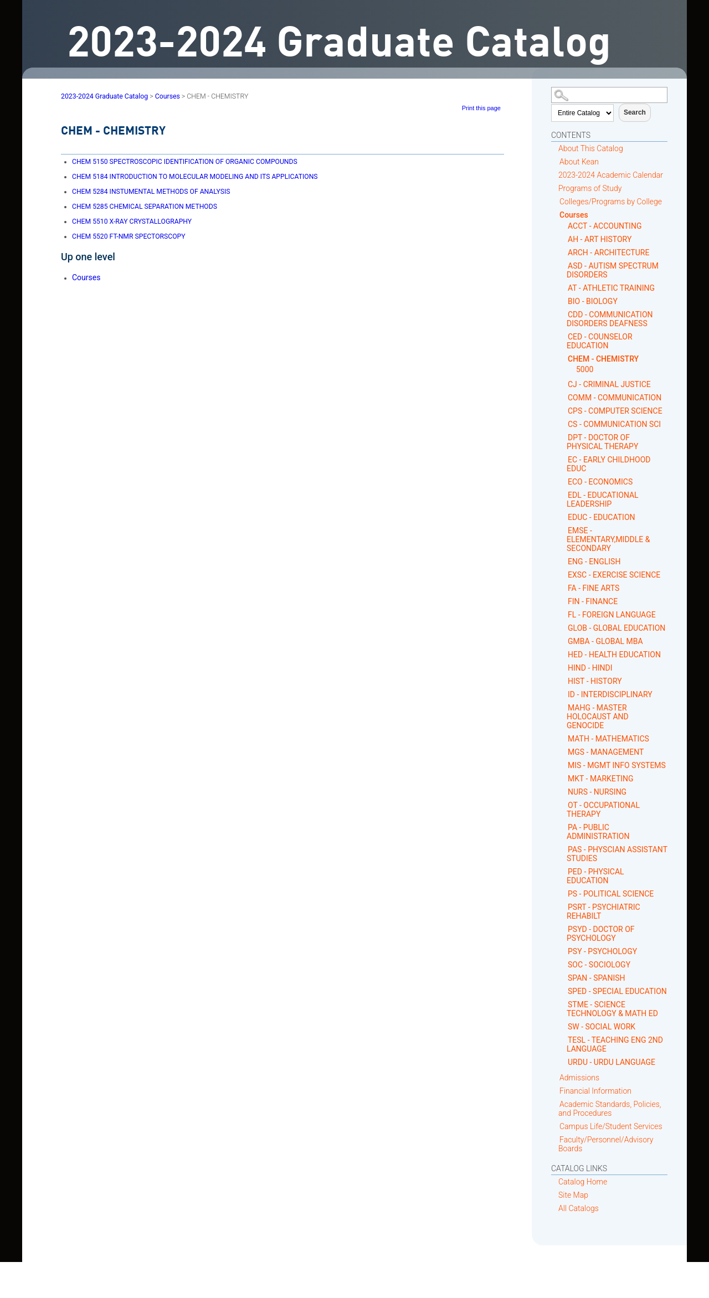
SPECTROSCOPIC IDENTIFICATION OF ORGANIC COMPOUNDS (184, 162)
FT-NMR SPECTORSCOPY (129, 236)
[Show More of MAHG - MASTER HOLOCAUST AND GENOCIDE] (563, 707)
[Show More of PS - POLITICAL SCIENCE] (563, 893)
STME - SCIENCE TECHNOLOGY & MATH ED (612, 1009)
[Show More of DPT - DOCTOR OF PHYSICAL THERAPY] (563, 437)
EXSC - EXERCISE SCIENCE (614, 574)
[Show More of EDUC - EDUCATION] (563, 517)
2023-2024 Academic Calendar (610, 175)
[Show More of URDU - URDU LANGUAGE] (563, 1062)
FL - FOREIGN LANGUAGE (612, 614)
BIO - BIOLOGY (593, 301)
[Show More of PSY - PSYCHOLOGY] (563, 951)
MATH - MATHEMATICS (608, 738)
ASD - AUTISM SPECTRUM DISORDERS (613, 270)
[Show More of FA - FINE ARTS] (563, 588)
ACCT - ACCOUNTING (604, 226)
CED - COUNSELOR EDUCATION (600, 341)
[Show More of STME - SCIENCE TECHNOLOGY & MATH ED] (563, 1004)
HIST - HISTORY (595, 681)
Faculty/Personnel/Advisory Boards (606, 1144)
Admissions (579, 1077)
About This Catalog (590, 148)
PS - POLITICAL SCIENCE (611, 893)
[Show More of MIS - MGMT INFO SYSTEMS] (563, 765)
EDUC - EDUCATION (601, 517)
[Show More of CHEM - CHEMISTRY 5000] (563, 358)
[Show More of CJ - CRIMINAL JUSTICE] (563, 384)
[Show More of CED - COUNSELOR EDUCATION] (563, 336)
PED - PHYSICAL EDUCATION (595, 876)
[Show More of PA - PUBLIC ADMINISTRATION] (563, 827)
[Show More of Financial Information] (555, 1090)
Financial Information (595, 1090)
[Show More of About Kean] (555, 161)
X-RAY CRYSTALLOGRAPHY (132, 221)
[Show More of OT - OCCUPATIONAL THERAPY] (563, 805)
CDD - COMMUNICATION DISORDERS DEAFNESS (610, 319)
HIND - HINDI (590, 667)
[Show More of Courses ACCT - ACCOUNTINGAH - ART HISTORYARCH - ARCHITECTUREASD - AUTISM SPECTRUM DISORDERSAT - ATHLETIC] (555, 214)
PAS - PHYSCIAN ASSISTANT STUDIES (617, 854)
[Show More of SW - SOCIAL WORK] (563, 1026)
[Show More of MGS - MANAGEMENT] (563, 752)
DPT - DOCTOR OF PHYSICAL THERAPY (602, 442)
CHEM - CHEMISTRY (603, 358)
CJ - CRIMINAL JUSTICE (609, 384)
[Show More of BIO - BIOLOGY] (563, 301)
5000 (584, 369)
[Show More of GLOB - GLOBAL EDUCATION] (563, 628)
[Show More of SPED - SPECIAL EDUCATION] (563, 991)
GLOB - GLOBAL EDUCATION (616, 628)
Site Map (573, 1195)
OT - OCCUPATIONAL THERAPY (603, 809)
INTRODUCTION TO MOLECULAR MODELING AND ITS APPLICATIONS (195, 177)
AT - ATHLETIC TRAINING (611, 288)
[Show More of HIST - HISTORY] (563, 681)
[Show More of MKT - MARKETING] (563, 778)
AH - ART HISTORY (599, 239)
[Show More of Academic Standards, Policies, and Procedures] (555, 1104)
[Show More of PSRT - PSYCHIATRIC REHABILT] (563, 907)
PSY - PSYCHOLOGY (602, 951)
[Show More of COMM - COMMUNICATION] (563, 397)
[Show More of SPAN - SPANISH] (563, 977)
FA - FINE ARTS (593, 588)
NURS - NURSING (597, 791)
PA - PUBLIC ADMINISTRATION (598, 832)
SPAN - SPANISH (596, 977)
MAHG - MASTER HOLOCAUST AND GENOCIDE (598, 716)
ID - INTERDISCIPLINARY (610, 694)
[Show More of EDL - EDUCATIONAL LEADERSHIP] (563, 495)
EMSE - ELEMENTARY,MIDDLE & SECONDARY (608, 539)
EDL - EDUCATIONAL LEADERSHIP (603, 499)
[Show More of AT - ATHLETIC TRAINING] (563, 288)
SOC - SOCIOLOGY (599, 964)
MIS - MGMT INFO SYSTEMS (617, 765)
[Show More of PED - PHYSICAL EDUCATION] (563, 871)
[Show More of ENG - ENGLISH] (563, 561)
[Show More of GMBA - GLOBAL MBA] (563, 641)
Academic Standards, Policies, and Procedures (609, 1108)
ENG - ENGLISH (594, 561)
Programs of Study (589, 188)
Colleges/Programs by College (610, 201)
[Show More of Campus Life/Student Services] (555, 1126)
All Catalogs (578, 1208)
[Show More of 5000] (572, 369)
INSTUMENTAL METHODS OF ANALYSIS (151, 191)
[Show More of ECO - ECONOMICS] (563, 481)
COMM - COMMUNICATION (614, 397)
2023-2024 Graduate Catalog (104, 96)
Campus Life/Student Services (610, 1126)
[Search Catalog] (609, 95)
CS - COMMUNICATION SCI (614, 424)
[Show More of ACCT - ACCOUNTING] (563, 226)
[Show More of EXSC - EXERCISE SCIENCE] (563, 574)
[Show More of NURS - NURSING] (563, 791)
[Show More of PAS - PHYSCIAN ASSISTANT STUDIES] (563, 849)
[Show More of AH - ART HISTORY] (563, 239)
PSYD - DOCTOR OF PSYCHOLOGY (601, 933)
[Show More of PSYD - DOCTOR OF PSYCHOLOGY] (563, 929)
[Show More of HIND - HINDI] (563, 667)
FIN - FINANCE (593, 601)
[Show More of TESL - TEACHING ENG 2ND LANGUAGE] (563, 1040)
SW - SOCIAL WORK (601, 1026)
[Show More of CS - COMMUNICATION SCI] (563, 424)
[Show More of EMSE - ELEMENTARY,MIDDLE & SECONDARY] (563, 530)
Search (635, 112)
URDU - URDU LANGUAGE (611, 1062)
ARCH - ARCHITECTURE (608, 252)
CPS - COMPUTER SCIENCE (615, 410)
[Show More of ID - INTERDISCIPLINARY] (563, 694)
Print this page (481, 108)
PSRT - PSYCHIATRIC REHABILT (603, 911)
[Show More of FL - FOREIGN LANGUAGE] (563, 614)
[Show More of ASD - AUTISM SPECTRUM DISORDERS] (563, 265)
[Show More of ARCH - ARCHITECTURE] (563, 252)
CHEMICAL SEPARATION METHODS (144, 206)
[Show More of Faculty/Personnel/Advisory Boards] (555, 1139)
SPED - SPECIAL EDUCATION (617, 991)
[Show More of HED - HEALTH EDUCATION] (563, 654)
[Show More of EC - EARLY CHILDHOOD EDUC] (563, 459)
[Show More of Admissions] (555, 1077)
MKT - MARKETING (601, 778)
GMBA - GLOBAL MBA (605, 641)
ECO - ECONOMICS (600, 481)
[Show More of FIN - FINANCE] (563, 601)
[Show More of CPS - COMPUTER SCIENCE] (563, 410)
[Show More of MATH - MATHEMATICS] (563, 738)
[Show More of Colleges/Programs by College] (555, 201)
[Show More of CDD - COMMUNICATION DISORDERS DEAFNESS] (563, 314)
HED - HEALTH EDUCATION (614, 654)
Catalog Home (582, 1181)
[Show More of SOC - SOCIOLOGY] (563, 964)
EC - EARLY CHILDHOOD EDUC (608, 464)
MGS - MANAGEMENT (606, 752)
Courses (573, 214)
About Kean (579, 161)
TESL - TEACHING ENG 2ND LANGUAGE (615, 1044)
